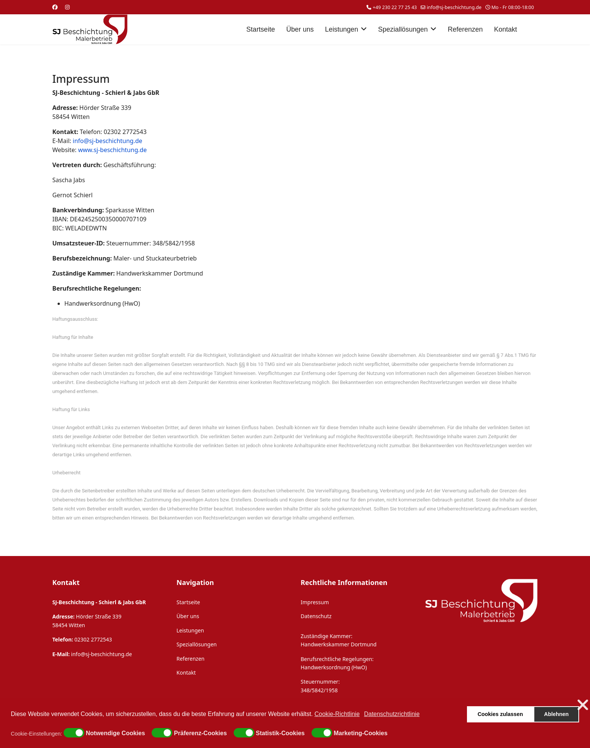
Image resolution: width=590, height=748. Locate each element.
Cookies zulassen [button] (500, 714)
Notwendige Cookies (115, 733)
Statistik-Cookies (280, 733)
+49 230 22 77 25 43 (395, 7)
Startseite (260, 29)
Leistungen (341, 29)
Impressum (315, 602)
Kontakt (505, 29)
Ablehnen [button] (556, 714)
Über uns (300, 29)
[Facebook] (55, 7)
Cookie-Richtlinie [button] (337, 714)
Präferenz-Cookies (200, 733)
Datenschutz (316, 616)
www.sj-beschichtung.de (112, 150)
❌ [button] (583, 704)
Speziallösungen (403, 29)
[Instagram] (67, 7)
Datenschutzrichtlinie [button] (392, 714)
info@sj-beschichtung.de (454, 7)
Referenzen (465, 29)
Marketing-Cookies (361, 733)
